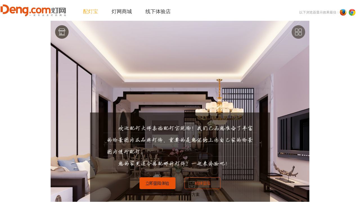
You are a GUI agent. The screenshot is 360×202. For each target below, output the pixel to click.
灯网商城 (122, 11)
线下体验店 (158, 11)
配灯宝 (90, 11)
